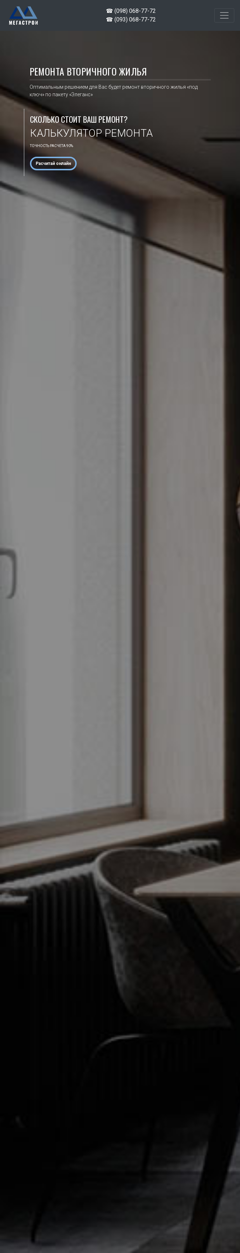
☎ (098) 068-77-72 (131, 11)
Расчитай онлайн (53, 163)
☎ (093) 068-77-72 (131, 19)
